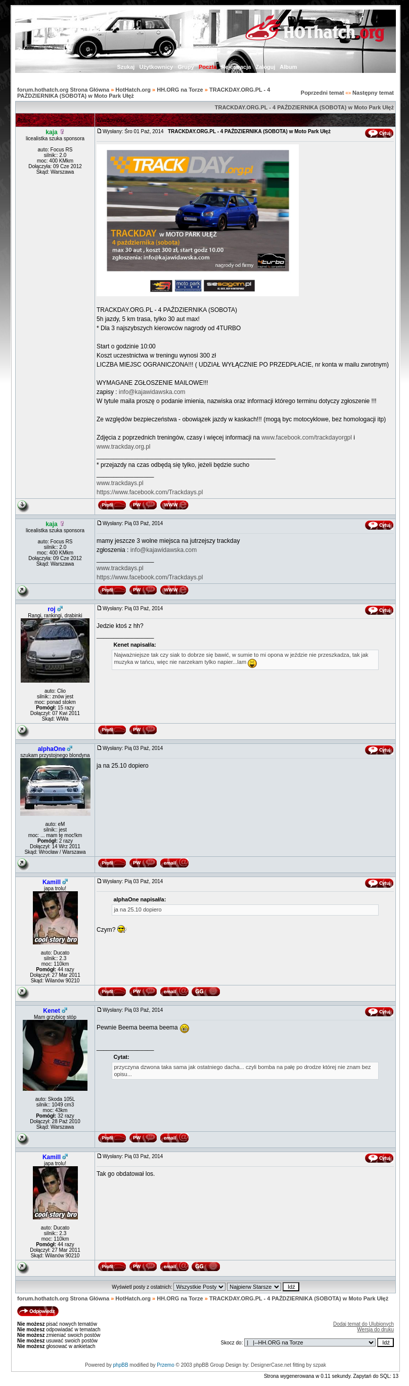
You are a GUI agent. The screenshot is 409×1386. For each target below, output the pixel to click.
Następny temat (373, 93)
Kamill (51, 882)
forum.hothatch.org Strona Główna (63, 90)
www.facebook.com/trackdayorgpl (306, 437)
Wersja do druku (375, 1329)
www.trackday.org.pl (123, 446)
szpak (319, 1365)
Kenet (51, 1010)
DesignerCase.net (271, 1365)
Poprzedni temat (322, 93)
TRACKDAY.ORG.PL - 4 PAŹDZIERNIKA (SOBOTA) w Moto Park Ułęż (304, 107)
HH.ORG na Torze (180, 90)
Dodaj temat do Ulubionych (363, 1324)
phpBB (120, 1365)
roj (51, 609)
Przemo (165, 1365)
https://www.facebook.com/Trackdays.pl (150, 492)
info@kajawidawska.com (152, 391)
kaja (51, 132)
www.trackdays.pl (120, 483)
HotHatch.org (133, 90)
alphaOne (52, 749)
